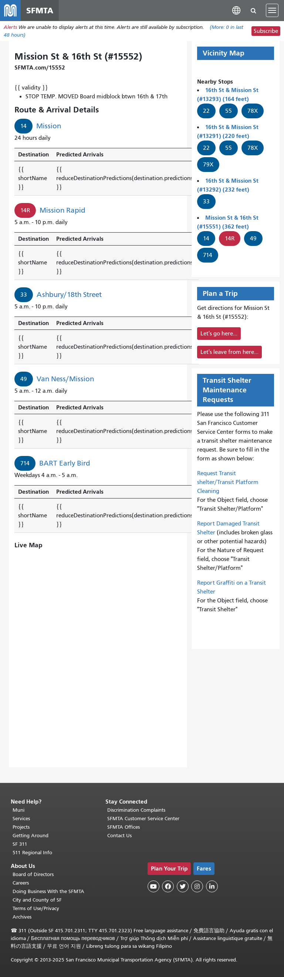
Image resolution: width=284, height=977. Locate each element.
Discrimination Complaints (136, 810)
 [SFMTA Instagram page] (197, 886)
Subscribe (266, 31)
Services (21, 818)
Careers (21, 883)
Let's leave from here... (229, 352)
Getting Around (30, 835)
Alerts (10, 27)
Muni (18, 810)
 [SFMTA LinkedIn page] (211, 886)
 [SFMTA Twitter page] (183, 886)
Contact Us (119, 835)
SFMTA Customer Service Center (143, 818)
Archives (22, 917)
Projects (21, 827)
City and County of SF (37, 900)
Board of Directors (33, 874)
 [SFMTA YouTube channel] (153, 886)
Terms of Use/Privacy (36, 908)
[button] (236, 10)
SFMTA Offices (123, 827)
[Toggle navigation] (272, 10)
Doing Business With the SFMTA (48, 891)
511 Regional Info (32, 852)
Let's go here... (218, 333)
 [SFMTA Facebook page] (168, 886)
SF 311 (20, 844)
